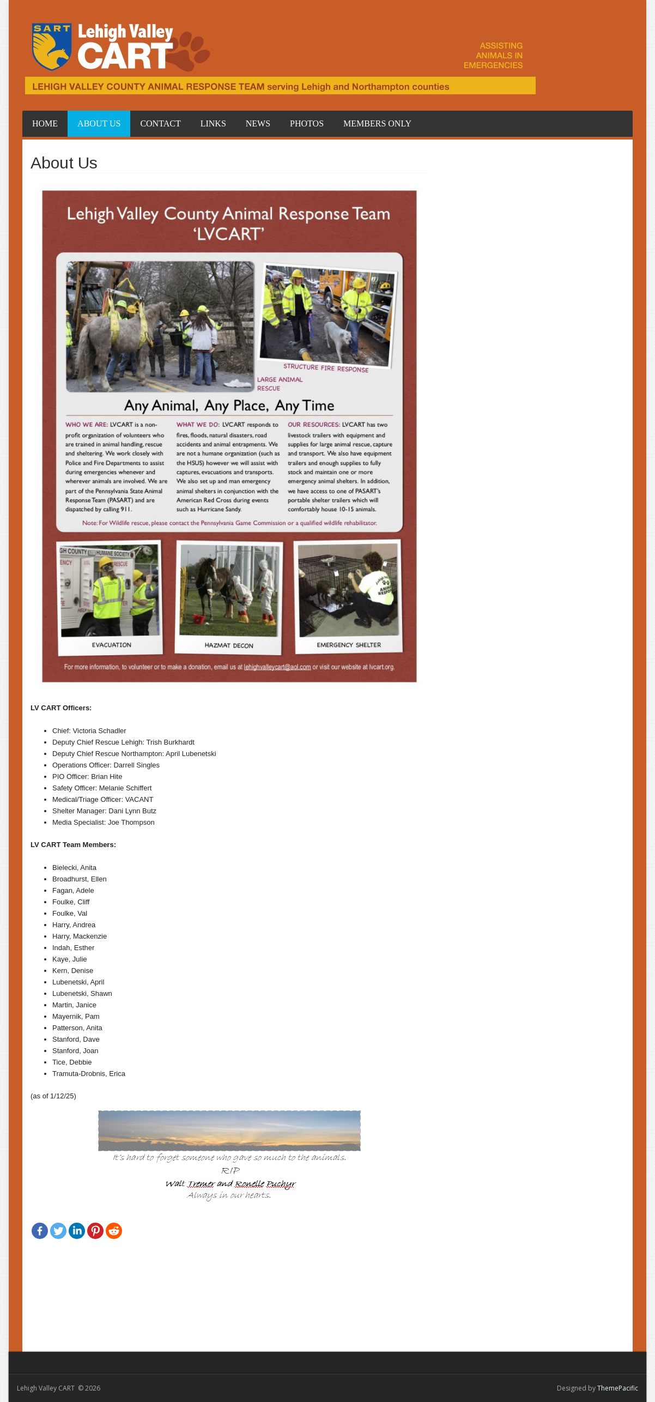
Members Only (377, 123)
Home (45, 123)
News (258, 123)
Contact (160, 123)
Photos (307, 123)
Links (213, 123)
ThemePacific (617, 1388)
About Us (98, 123)
